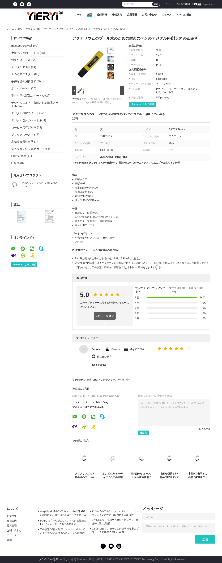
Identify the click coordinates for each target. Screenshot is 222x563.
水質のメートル (21, 60)
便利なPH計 (84, 379)
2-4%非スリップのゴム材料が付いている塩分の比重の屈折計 (115, 522)
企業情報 (102, 14)
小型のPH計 (123, 379)
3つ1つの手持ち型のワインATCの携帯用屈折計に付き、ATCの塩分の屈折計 (63, 522)
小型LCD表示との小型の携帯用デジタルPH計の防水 (197, 475)
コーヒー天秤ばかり (23, 127)
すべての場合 (184, 14)
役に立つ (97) (104, 356)
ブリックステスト (22, 134)
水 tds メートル (20, 88)
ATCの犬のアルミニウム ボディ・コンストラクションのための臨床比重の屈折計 (115, 513)
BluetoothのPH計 (21, 45)
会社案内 (117, 14)
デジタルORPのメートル (26, 113)
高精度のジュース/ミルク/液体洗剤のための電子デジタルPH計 (141, 475)
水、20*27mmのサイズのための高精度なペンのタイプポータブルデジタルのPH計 (113, 475)
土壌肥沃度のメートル (25, 53)
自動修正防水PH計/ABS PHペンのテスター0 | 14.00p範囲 (169, 475)
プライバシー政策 (48, 559)
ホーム (78, 14)
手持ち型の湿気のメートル (28, 95)
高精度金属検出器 (22, 141)
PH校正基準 (18, 156)
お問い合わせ (149, 14)
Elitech (15, 163)
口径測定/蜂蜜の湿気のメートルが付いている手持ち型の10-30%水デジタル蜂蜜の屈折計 (62, 531)
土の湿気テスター (22, 74)
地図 (9, 540)
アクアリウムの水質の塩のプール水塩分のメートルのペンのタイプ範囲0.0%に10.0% (84, 475)
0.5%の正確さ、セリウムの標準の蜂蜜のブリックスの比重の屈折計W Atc (115, 530)
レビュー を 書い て (105, 317)
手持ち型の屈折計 (22, 81)
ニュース (167, 14)
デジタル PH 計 (33, 29)
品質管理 (132, 14)
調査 (156, 4)
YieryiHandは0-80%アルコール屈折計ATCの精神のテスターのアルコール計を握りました (63, 513)
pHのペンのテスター (104, 379)
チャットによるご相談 (178, 4)
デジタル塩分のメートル (26, 120)
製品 (89, 14)
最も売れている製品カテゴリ (29, 149)
